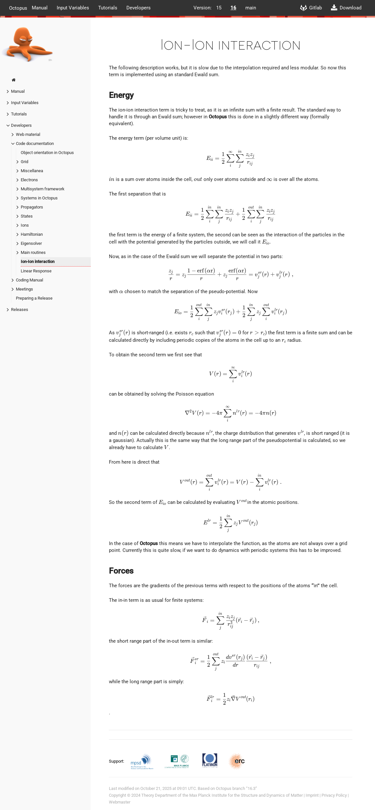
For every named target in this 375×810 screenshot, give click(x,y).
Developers (138, 8)
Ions (25, 225)
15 (218, 8)
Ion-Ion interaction (37, 261)
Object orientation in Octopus (47, 152)
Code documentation (35, 143)
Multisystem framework (42, 188)
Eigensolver (31, 243)
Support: (117, 760)
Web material (28, 134)
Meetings (24, 289)
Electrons (29, 179)
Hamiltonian (32, 234)
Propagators (32, 207)
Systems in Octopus (39, 198)
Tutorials (107, 8)
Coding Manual (29, 280)
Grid (24, 161)
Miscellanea (32, 170)
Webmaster (119, 802)
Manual (40, 8)
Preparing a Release (34, 298)
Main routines (33, 252)
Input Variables (73, 8)
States (27, 216)
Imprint (312, 795)
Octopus (18, 8)
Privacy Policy (334, 795)
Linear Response (36, 270)
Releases (19, 309)
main (250, 8)
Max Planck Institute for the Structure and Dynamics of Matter (246, 795)
